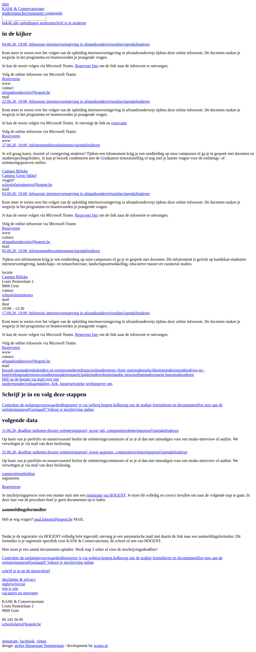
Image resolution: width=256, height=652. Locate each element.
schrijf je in (69, 23)
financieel (95, 370)
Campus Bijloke (15, 171)
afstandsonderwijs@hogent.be (26, 92)
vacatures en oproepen (20, 593)
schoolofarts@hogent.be (21, 624)
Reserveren (11, 79)
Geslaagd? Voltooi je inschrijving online (62, 409)
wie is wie (10, 588)
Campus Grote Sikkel (19, 175)
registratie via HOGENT (106, 495)
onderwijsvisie (13, 584)
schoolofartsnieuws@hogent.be (27, 184)
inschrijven (24, 13)
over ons (105, 384)
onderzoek (24, 384)
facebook (27, 641)
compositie (18, 474)
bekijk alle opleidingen (27, 23)
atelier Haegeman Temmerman (39, 645)
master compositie (47, 13)
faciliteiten (162, 370)
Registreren (11, 487)
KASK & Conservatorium (23, 9)
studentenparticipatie (79, 374)
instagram (10, 641)
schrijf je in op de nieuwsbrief (26, 571)
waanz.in (101, 645)
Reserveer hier (86, 66)
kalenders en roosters (57, 370)
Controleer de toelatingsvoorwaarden (31, 405)
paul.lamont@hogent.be (53, 519)
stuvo (45, 374)
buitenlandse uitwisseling (130, 374)
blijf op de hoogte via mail (30, 379)
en (7, 4)
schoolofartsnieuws (17, 295)
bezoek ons (18, 370)
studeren (9, 13)
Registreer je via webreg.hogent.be (89, 405)
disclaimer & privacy (19, 579)
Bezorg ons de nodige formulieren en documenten (157, 405)
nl (3, 4)
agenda (38, 384)
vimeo (41, 641)
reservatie (119, 123)
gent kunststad (176, 374)
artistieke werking (84, 384)
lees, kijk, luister (57, 384)
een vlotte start (128, 370)
